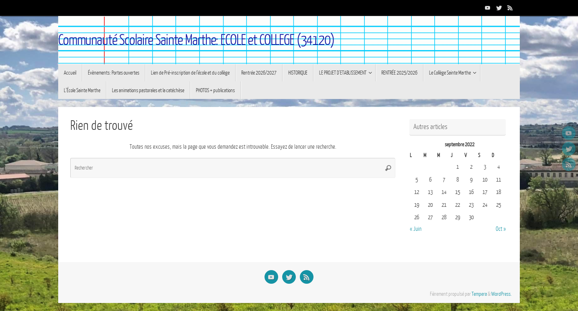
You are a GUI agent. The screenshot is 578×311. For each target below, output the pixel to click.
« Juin (415, 229)
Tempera (479, 294)
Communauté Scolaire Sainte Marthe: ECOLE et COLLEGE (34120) (196, 40)
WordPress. (501, 294)
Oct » (501, 229)
